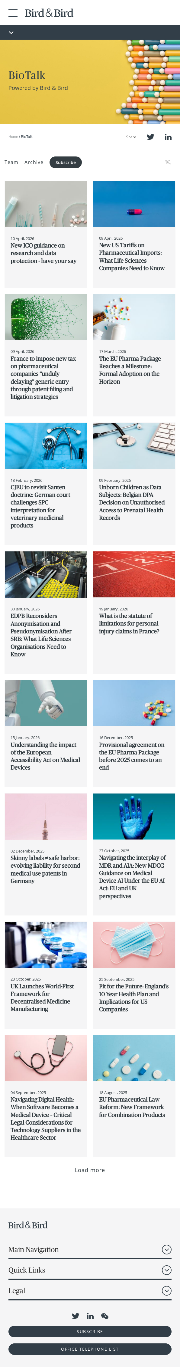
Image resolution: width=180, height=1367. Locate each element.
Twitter (150, 137)
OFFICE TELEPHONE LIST (90, 1349)
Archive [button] (33, 162)
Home (13, 137)
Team (11, 162)
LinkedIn (168, 137)
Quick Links (26, 1270)
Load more (90, 1170)
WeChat (104, 1316)
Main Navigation (33, 1249)
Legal (16, 1290)
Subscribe (66, 162)
